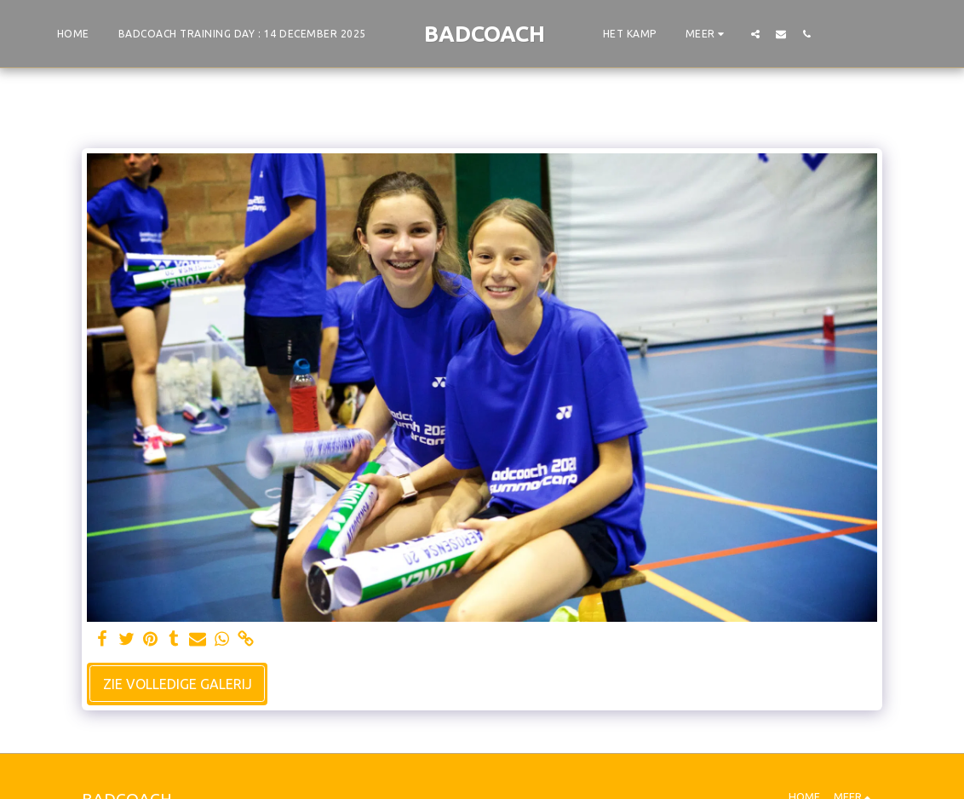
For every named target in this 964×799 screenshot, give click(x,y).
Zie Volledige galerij (177, 684)
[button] (755, 33)
